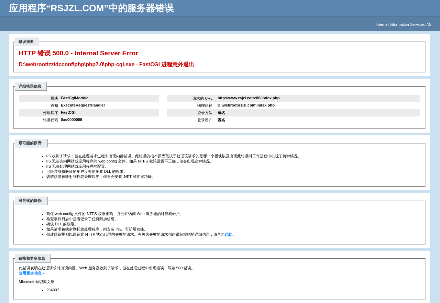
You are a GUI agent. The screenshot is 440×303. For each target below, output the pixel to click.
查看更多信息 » (32, 273)
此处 (228, 234)
